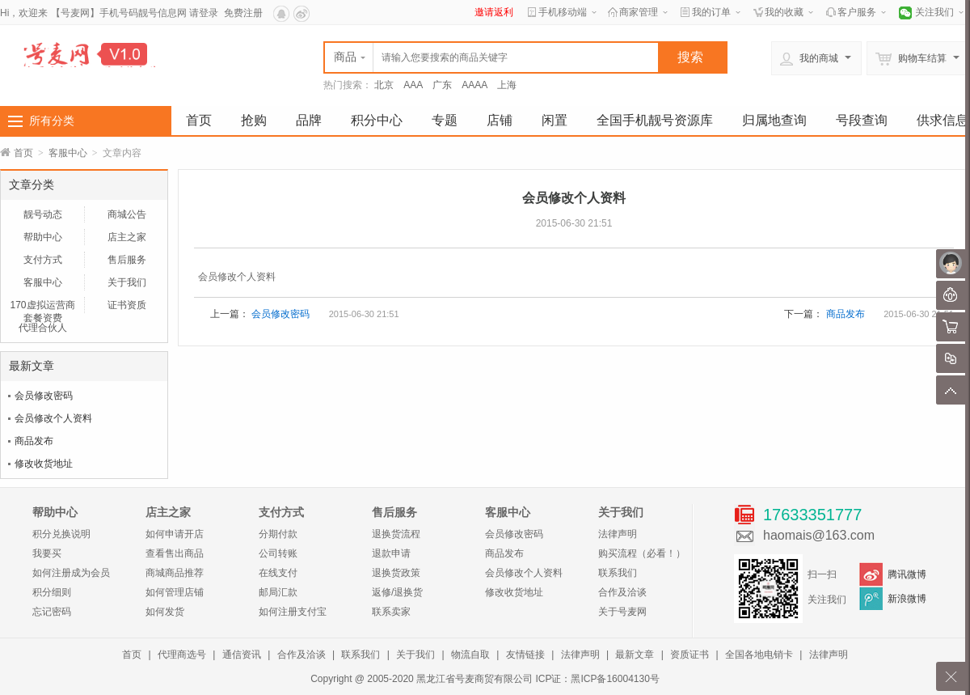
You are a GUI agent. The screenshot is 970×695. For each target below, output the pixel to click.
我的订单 (711, 12)
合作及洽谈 (622, 592)
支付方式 (42, 259)
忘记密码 (51, 611)
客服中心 (67, 153)
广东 (442, 85)
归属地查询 (774, 120)
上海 (507, 85)
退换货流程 (396, 534)
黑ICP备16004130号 (615, 678)
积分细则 (51, 592)
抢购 (254, 120)
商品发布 (34, 441)
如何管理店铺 (175, 592)
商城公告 (127, 214)
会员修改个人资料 (53, 418)
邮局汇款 (278, 592)
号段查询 (862, 120)
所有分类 (51, 120)
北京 (384, 85)
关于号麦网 (622, 611)
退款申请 (391, 553)
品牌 (309, 120)
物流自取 (470, 654)
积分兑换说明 (61, 534)
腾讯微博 (907, 574)
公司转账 (278, 553)
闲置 (554, 120)
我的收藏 (784, 12)
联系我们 (617, 572)
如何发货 (165, 611)
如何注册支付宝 (293, 611)
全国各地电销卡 (759, 654)
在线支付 (278, 572)
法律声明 (617, 534)
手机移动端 (562, 12)
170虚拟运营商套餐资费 (42, 306)
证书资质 (127, 305)
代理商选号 (182, 654)
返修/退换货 (397, 592)
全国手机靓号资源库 (655, 120)
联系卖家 (391, 611)
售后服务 (127, 259)
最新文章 (634, 654)
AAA (413, 85)
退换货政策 (396, 572)
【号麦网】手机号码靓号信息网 (119, 13)
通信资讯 (241, 654)
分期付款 (278, 534)
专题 (445, 120)
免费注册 (243, 13)
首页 (199, 120)
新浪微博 (907, 598)
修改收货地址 (44, 463)
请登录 (203, 13)
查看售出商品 (175, 553)
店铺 (499, 120)
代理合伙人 (43, 327)
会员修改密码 (44, 395)
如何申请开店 (175, 534)
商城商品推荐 (175, 572)
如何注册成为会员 (71, 572)
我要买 (46, 553)
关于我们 (127, 282)
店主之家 (127, 237)
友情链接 (525, 654)
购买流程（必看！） (641, 553)
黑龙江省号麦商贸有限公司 (474, 678)
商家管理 (638, 12)
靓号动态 (42, 214)
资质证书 (689, 654)
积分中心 (377, 120)
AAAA (474, 85)
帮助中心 (42, 237)
